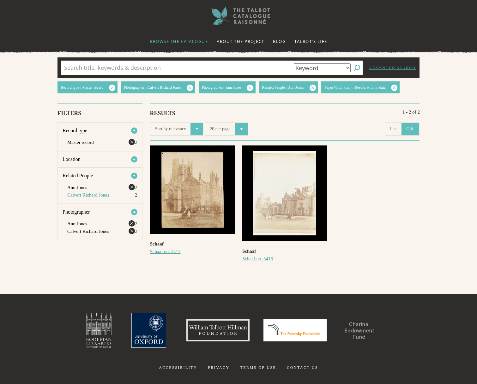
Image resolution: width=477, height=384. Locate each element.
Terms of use (258, 367)
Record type (75, 130)
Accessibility (178, 367)
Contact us (302, 367)
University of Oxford (148, 330)
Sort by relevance (179, 129)
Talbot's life (310, 41)
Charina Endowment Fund (359, 330)
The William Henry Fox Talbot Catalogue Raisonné (238, 16)
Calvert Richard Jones (88, 195)
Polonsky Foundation (295, 330)
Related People (78, 175)
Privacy (219, 367)
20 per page (229, 129)
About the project (240, 41)
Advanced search (392, 67)
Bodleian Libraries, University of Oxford (99, 330)
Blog (279, 41)
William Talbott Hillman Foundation (218, 330)
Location (72, 159)
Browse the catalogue (179, 41)
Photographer (76, 212)
